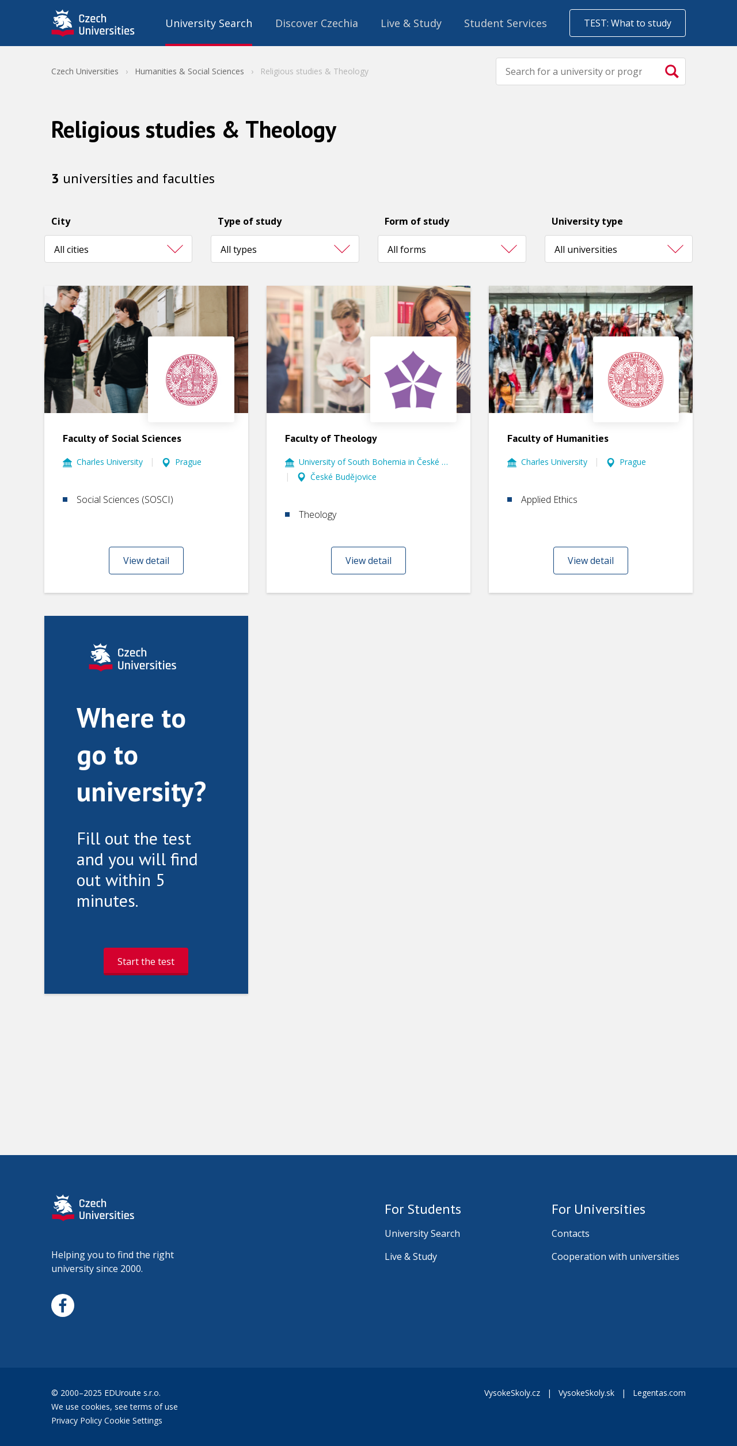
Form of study (417, 221)
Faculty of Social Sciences (122, 438)
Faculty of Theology (331, 438)
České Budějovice (343, 476)
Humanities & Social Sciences (189, 71)
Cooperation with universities (615, 1256)
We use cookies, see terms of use (115, 1406)
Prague (188, 461)
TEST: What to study (627, 23)
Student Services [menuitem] (505, 23)
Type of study (250, 221)
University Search (422, 1233)
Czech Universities (85, 71)
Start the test (145, 961)
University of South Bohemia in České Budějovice (375, 461)
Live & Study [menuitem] (411, 23)
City (60, 221)
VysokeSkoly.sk (586, 1392)
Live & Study (411, 1256)
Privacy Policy (76, 1420)
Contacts (571, 1233)
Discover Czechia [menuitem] (316, 23)
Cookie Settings (133, 1420)
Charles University (110, 461)
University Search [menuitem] (208, 23)
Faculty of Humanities (558, 438)
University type (587, 221)
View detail (146, 560)
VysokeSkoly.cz (512, 1392)
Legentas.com (659, 1392)
